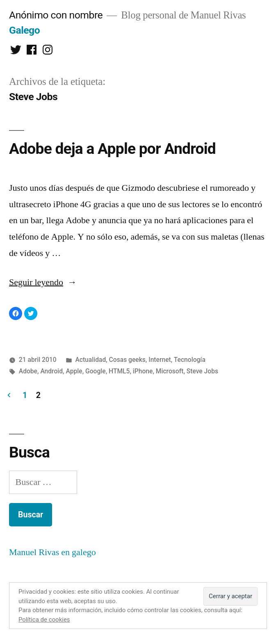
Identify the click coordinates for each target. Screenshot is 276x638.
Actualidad (90, 360)
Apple (74, 371)
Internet (159, 360)
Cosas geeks (127, 360)
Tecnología (189, 360)
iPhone (143, 371)
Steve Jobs (202, 371)
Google (95, 371)
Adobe (28, 371)
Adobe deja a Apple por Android (112, 149)
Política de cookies (44, 619)
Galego (24, 30)
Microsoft (170, 371)
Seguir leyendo (43, 282)
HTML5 (119, 371)
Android (51, 371)
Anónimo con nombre (56, 15)
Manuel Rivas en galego (52, 552)
